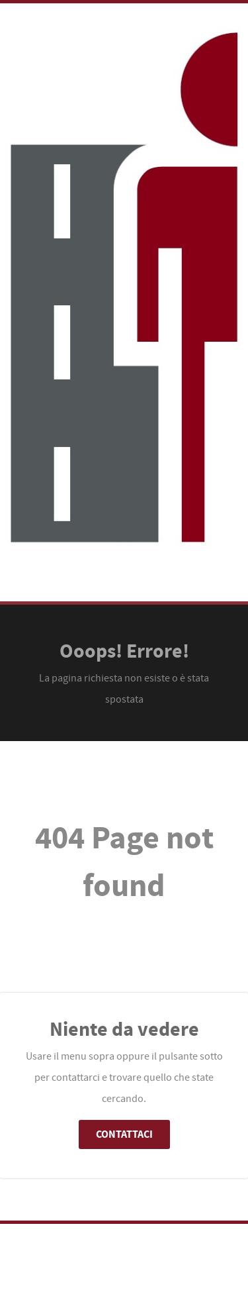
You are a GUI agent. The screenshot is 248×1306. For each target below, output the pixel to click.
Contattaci (124, 1134)
